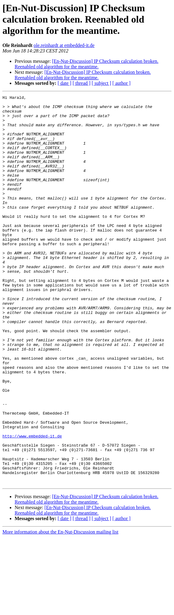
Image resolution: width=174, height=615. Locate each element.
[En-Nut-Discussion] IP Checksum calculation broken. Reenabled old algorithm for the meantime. (86, 64)
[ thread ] (82, 83)
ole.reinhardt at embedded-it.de (64, 45)
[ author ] (121, 83)
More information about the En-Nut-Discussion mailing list (60, 609)
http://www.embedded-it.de (32, 504)
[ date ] (64, 83)
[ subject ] (101, 83)
